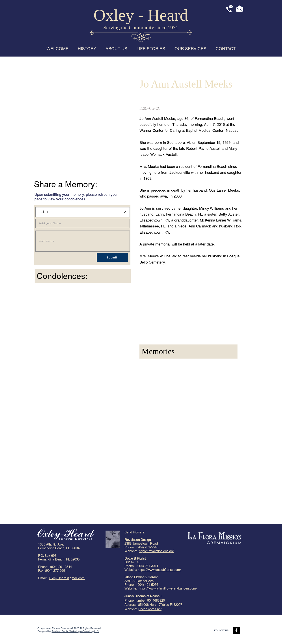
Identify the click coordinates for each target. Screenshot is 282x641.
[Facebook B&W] (236, 630)
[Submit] (112, 257)
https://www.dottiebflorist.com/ (159, 569)
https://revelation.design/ (156, 551)
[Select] (82, 212)
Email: (43, 578)
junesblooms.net (149, 609)
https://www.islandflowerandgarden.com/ (168, 588)
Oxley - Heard (141, 15)
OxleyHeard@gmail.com (67, 578)
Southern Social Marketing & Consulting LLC (75, 631)
